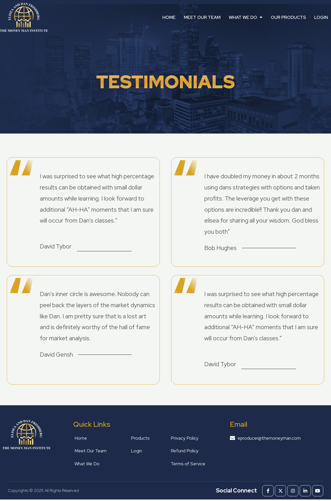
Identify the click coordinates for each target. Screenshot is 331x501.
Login (321, 17)
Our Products (288, 17)
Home (169, 17)
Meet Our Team (202, 17)
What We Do (245, 17)
